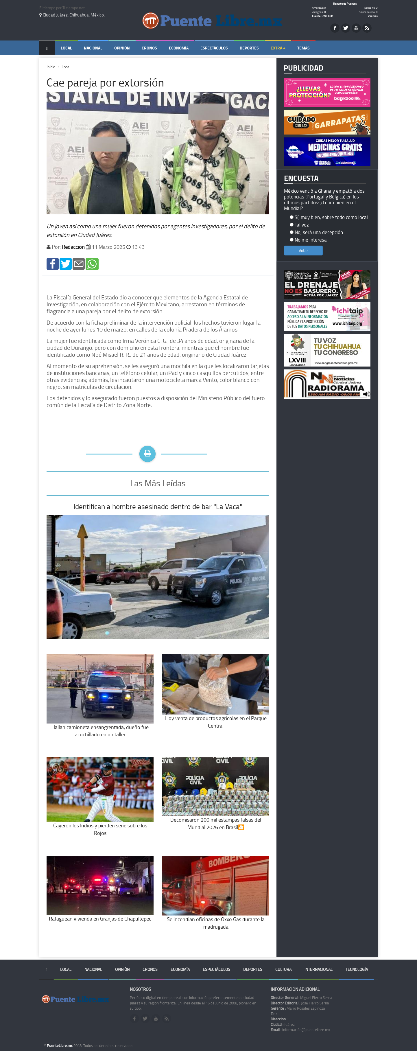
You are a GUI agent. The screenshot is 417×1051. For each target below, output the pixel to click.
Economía (179, 48)
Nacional (93, 48)
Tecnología (357, 969)
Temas (303, 48)
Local (66, 48)
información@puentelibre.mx (300, 1029)
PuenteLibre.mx (60, 1045)
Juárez (283, 1024)
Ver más (373, 16)
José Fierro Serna (300, 1003)
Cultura (283, 969)
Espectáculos (214, 48)
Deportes (249, 48)
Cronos (149, 48)
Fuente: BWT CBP (322, 16)
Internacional (319, 969)
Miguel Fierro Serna (301, 997)
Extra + (278, 48)
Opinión (122, 48)
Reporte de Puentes (345, 3)
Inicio (51, 66)
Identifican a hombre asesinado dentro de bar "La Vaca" (157, 506)
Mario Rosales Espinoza (298, 1008)
